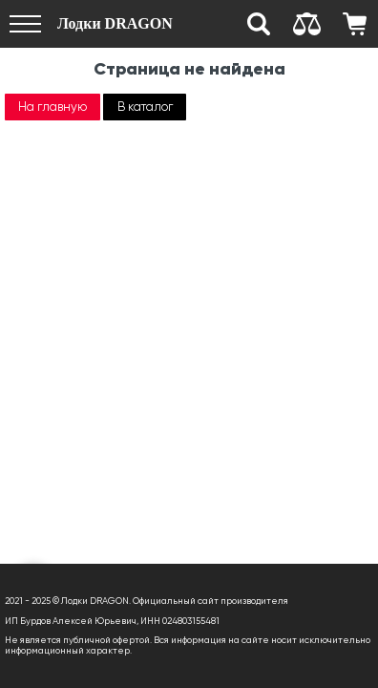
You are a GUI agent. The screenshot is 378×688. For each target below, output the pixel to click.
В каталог (145, 106)
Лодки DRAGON (115, 23)
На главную (52, 106)
